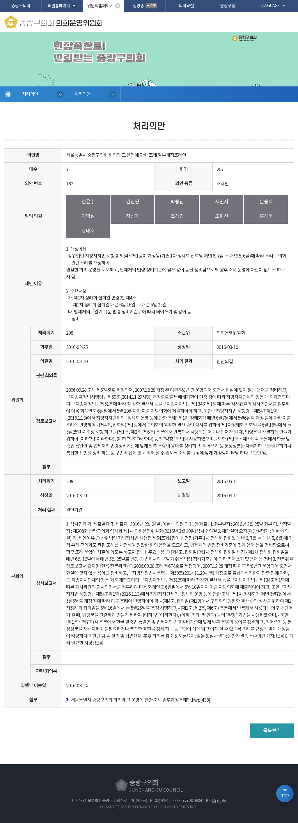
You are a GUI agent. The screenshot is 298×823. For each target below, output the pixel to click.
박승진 (177, 202)
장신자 (132, 216)
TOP (285, 796)
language (270, 5)
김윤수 (88, 202)
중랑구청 (227, 5)
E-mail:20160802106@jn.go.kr (202, 801)
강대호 (88, 231)
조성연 (177, 216)
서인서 (221, 202)
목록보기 (272, 731)
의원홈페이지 (58, 5)
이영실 (88, 216)
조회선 (221, 216)
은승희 (266, 202)
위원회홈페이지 (100, 5)
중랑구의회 (20, 5)
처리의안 (30, 94)
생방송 (145, 5)
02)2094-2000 (166, 801)
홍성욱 (266, 216)
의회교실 (186, 5)
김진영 (132, 202)
